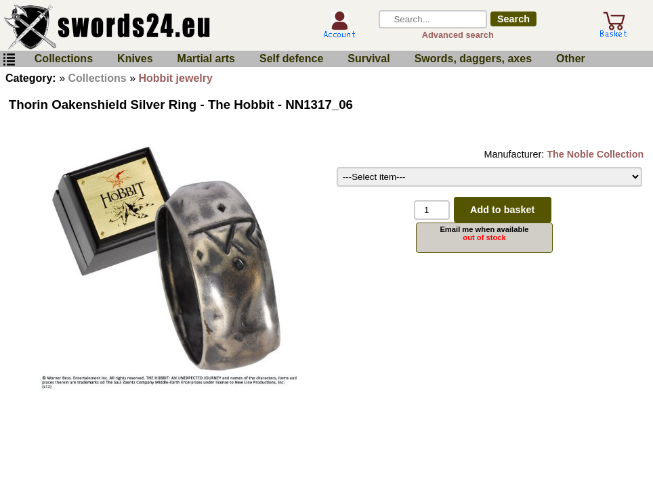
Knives (134, 58)
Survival (368, 58)
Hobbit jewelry (176, 78)
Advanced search (458, 35)
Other (570, 58)
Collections (64, 58)
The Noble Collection (595, 154)
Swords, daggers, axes (473, 58)
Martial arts (206, 58)
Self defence (291, 58)
